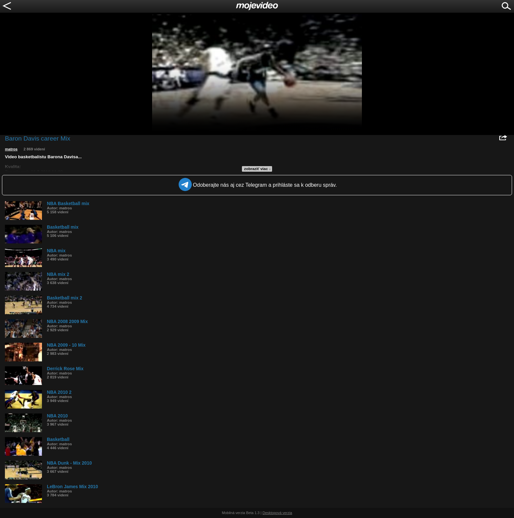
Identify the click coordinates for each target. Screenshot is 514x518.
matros (11, 149)
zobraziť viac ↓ (257, 168)
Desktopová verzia (277, 513)
